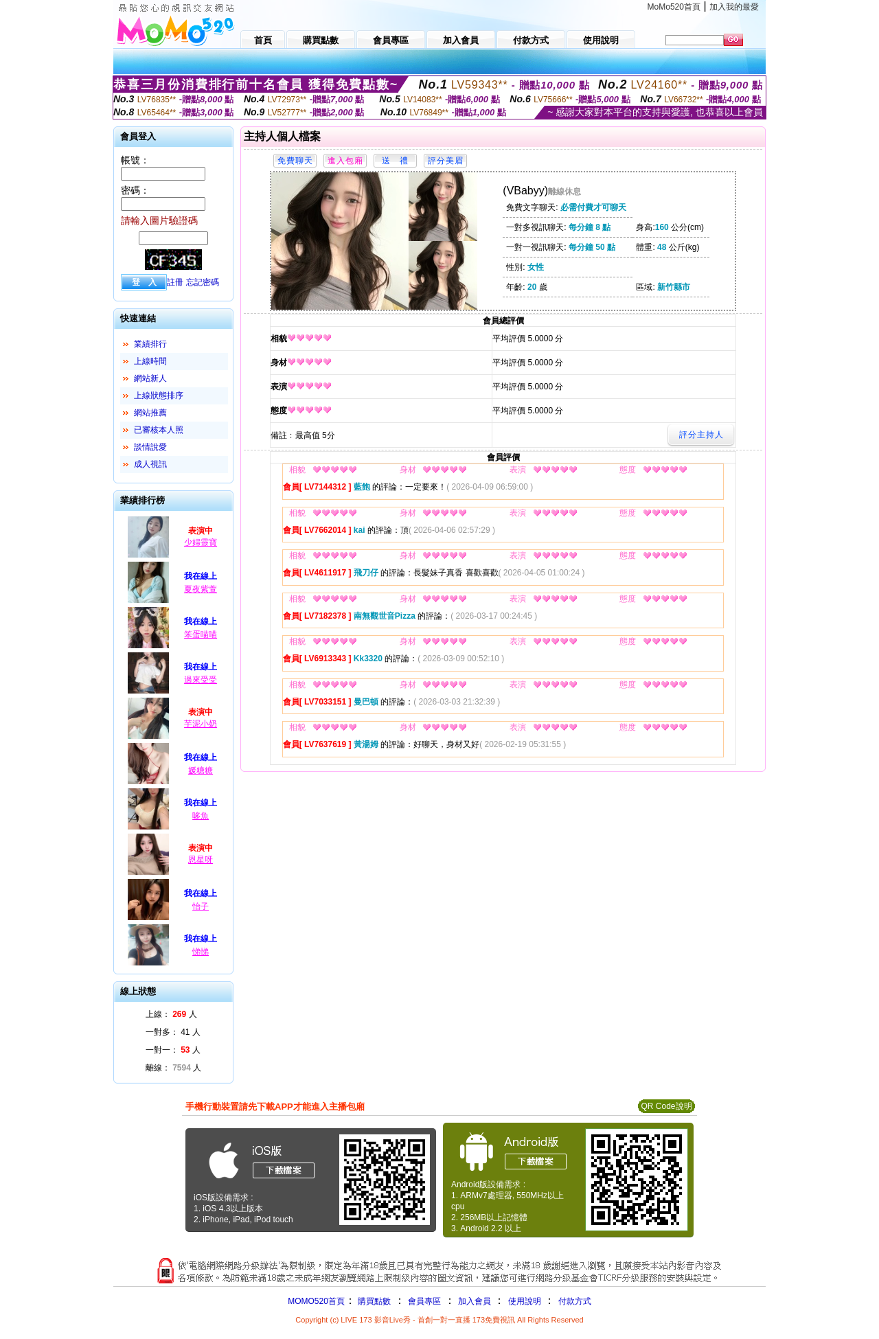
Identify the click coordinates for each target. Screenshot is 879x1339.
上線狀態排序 (158, 395)
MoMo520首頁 (674, 7)
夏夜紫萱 (200, 589)
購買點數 (373, 1301)
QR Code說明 (666, 1106)
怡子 (200, 906)
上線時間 (150, 361)
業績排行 (150, 344)
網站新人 (150, 378)
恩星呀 (200, 860)
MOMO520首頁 (316, 1301)
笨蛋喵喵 (200, 634)
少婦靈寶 (200, 542)
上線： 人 (171, 1014)
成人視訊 (150, 464)
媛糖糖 (200, 770)
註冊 (175, 282)
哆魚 (200, 816)
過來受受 (200, 680)
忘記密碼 (202, 282)
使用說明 (524, 1301)
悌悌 (200, 952)
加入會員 (474, 1301)
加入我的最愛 (734, 7)
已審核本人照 (158, 430)
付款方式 (574, 1301)
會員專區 (424, 1301)
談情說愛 (150, 447)
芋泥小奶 (200, 724)
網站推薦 (150, 412)
